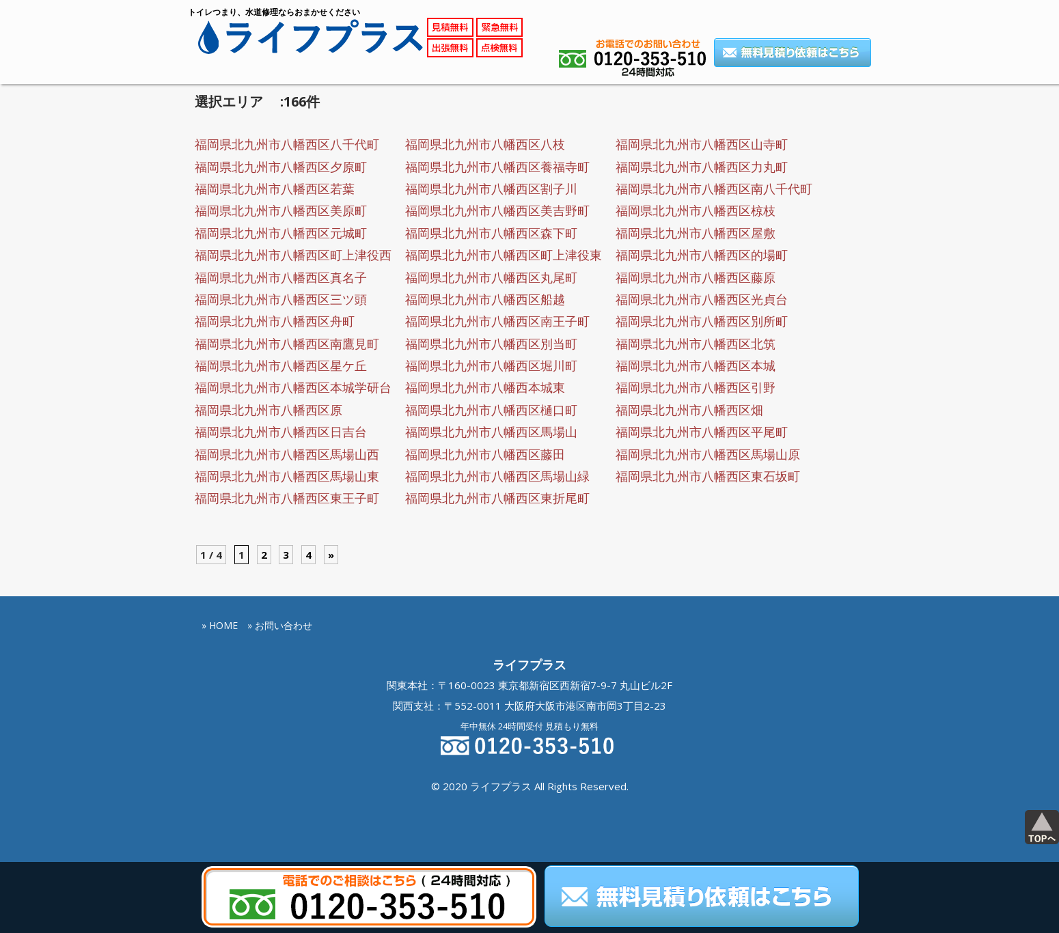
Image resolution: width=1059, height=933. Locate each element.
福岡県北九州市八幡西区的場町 (702, 255)
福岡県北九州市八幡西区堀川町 (491, 365)
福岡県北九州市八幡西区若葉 (275, 188)
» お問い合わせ (279, 625)
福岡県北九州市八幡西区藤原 (695, 277)
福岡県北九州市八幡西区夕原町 (281, 166)
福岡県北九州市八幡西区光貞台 (702, 299)
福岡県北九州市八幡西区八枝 (485, 144)
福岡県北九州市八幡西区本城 (695, 365)
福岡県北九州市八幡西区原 (268, 410)
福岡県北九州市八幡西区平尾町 (702, 431)
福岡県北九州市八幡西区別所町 (702, 321)
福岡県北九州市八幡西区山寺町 (702, 144)
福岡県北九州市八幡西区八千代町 (287, 144)
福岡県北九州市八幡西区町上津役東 (503, 255)
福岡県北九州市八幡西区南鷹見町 (287, 343)
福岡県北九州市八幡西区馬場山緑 (497, 476)
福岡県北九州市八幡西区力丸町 (702, 166)
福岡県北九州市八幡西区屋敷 (695, 233)
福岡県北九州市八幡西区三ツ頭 (281, 299)
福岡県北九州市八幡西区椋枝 (695, 210)
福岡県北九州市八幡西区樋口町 (491, 410)
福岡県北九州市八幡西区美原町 (281, 210)
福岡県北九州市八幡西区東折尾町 (497, 498)
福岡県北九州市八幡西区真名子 (281, 277)
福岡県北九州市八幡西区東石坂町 (708, 476)
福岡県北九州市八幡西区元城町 (281, 233)
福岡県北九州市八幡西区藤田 (485, 454)
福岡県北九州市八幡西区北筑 (695, 343)
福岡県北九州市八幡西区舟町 (275, 321)
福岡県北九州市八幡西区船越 (485, 299)
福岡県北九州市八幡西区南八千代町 (714, 188)
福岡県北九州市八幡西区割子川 (491, 188)
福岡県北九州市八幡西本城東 (485, 387)
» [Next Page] (331, 554)
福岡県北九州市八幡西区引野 (695, 387)
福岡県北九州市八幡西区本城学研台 (293, 387)
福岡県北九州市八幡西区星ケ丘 (281, 365)
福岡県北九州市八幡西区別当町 (491, 343)
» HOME (220, 625)
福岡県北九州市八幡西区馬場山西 (287, 454)
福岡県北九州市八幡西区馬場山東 (287, 476)
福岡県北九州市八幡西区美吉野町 (497, 210)
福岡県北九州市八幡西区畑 (689, 410)
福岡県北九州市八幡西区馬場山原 (708, 454)
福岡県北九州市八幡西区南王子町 (497, 321)
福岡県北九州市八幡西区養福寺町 (497, 166)
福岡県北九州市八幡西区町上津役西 (293, 255)
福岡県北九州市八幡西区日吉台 (281, 431)
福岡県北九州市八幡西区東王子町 (287, 498)
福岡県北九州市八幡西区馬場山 (491, 431)
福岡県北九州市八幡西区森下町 (491, 233)
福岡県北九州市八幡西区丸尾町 (491, 277)
